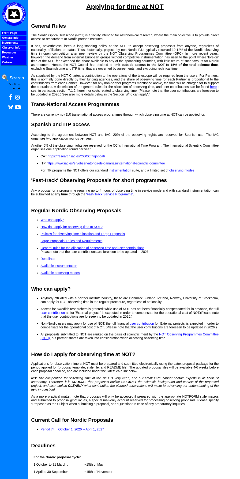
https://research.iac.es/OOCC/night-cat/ (76, 156)
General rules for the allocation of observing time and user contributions (92, 248)
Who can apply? (52, 220)
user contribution (53, 313)
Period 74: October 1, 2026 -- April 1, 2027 (72, 429)
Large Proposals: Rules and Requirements (71, 241)
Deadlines (48, 259)
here (213, 87)
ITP (43, 163)
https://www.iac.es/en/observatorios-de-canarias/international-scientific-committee (105, 163)
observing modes (181, 170)
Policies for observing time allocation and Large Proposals (83, 234)
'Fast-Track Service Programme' (109, 194)
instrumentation (120, 170)
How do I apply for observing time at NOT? (72, 227)
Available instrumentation (59, 266)
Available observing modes (60, 273)
